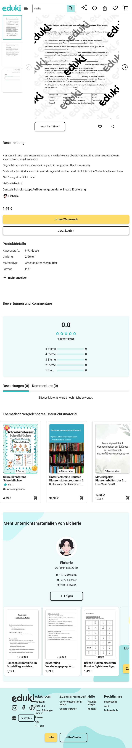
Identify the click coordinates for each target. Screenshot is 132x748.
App (37, 721)
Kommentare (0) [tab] (45, 386)
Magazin (40, 701)
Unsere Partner (67, 708)
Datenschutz (111, 710)
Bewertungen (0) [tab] (16, 386)
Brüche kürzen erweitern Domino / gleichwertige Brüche (100, 664)
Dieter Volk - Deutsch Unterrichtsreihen (71, 484)
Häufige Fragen (92, 703)
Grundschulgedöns (14, 489)
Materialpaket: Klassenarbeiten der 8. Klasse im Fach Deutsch (110, 478)
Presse (39, 717)
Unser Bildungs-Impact (44, 712)
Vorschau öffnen (50, 126)
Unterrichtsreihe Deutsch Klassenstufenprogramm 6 (66, 478)
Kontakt (92, 708)
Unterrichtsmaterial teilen (70, 703)
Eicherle (13, 196)
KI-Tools (39, 725)
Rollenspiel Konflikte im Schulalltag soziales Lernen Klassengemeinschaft (22, 664)
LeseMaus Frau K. (105, 484)
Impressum (110, 701)
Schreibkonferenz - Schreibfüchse (15, 478)
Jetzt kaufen (66, 230)
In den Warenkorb (66, 219)
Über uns (40, 706)
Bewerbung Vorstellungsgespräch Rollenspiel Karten (59, 664)
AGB (106, 706)
